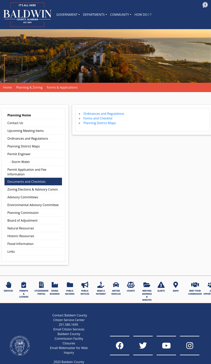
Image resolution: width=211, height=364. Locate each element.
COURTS (131, 287)
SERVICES (8, 287)
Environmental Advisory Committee (33, 205)
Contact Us (15, 123)
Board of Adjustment (22, 220)
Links (11, 251)
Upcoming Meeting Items (25, 131)
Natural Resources (20, 228)
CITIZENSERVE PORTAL (41, 288)
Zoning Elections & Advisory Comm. (32, 189)
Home (7, 87)
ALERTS (161, 287)
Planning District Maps (23, 146)
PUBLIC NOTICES (85, 288)
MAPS (176, 287)
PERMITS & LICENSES (23, 290)
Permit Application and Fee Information (26, 171)
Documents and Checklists (26, 181)
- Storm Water (18, 162)
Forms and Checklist (97, 118)
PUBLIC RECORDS (70, 288)
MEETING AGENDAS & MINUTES (147, 291)
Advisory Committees (22, 197)
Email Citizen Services (69, 329)
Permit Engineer (19, 154)
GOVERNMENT (67, 14)
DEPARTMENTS (94, 14)
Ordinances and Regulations (27, 138)
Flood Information (20, 244)
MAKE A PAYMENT (101, 288)
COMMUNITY (119, 14)
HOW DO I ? (142, 14)
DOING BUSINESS (55, 288)
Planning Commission (23, 213)
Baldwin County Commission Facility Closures (69, 338)
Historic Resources (20, 236)
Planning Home (19, 115)
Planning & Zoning (29, 87)
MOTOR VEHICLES (116, 288)
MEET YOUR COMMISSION (195, 288)
